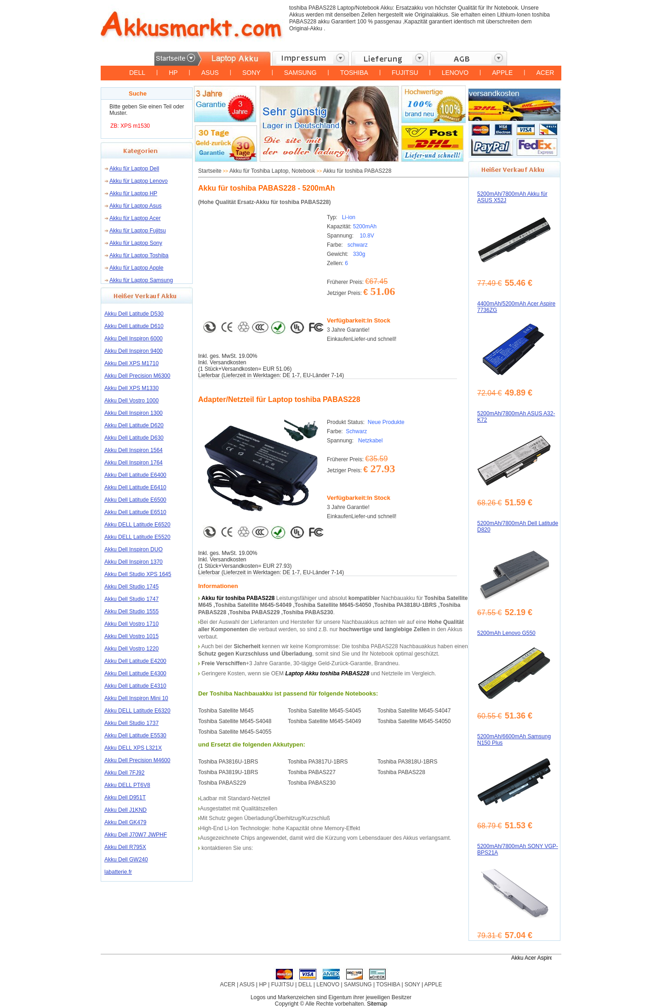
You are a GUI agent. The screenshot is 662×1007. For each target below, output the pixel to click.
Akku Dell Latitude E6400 (135, 475)
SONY (251, 72)
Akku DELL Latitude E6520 (137, 524)
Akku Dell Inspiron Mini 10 (136, 698)
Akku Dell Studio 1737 (131, 723)
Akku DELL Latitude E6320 (137, 710)
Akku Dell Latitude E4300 (135, 673)
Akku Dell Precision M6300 (137, 376)
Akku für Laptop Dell (134, 168)
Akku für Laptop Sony (135, 243)
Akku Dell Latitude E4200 (135, 661)
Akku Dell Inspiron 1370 (133, 562)
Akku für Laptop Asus (135, 206)
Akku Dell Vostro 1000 (131, 400)
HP (173, 72)
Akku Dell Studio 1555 (131, 611)
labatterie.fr (118, 872)
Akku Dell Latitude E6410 (135, 487)
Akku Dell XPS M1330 (131, 388)
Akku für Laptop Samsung (141, 280)
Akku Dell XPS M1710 (131, 363)
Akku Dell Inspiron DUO (133, 549)
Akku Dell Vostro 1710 (131, 624)
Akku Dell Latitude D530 (134, 314)
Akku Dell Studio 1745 (131, 586)
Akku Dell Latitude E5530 (135, 735)
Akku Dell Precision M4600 (137, 760)
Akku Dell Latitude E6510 (135, 512)
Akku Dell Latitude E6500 (135, 500)
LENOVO (455, 72)
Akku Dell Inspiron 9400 (133, 351)
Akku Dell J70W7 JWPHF (135, 835)
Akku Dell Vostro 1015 (131, 636)
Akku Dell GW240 (126, 859)
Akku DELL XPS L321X (133, 748)
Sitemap (377, 1004)
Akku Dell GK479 (125, 822)
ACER (545, 72)
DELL (137, 72)
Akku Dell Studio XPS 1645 (137, 574)
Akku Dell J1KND (125, 810)
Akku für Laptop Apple (136, 268)
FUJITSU (405, 72)
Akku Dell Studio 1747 (131, 599)
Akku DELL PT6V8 (127, 785)
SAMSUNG (300, 72)
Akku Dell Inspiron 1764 (133, 462)
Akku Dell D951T (125, 797)
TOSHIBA (354, 72)
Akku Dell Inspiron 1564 (133, 450)
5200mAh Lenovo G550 (506, 633)
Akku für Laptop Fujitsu (137, 230)
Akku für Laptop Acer (134, 218)
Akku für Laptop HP (133, 193)
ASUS (210, 72)
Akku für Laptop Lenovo (138, 181)
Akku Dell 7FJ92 (124, 772)
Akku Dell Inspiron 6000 (133, 338)
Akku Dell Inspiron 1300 (133, 413)
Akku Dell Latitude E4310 (135, 686)
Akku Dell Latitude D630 (134, 438)
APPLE (502, 72)
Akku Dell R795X (125, 847)
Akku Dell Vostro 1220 (131, 648)
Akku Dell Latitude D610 (134, 326)
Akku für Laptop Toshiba (139, 255)
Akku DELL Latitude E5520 (137, 537)
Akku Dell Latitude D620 (134, 425)
